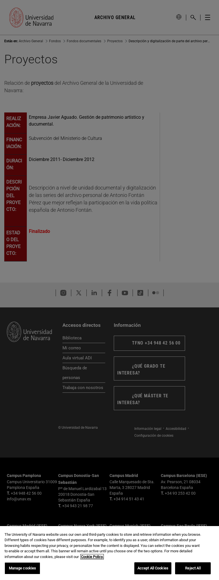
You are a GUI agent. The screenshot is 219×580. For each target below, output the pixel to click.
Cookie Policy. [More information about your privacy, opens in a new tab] (92, 557)
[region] (109, 553)
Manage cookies (22, 568)
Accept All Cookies (152, 568)
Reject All (192, 568)
